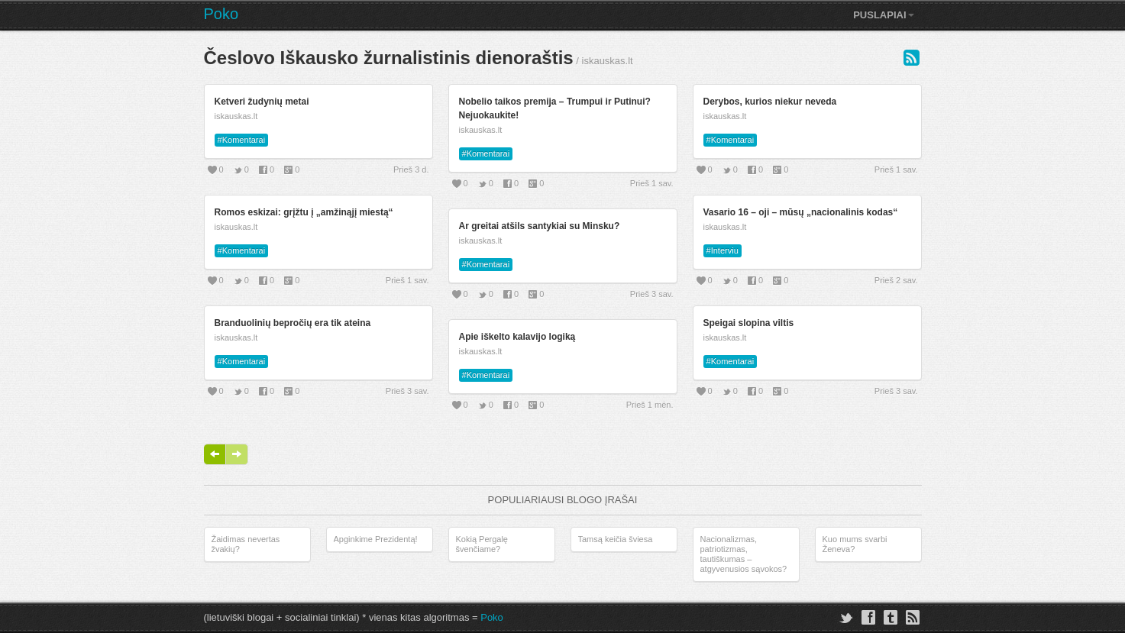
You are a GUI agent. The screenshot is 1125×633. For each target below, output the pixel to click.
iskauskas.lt (236, 116)
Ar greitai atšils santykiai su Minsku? (539, 226)
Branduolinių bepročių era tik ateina (293, 323)
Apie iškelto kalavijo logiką (517, 336)
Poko (221, 13)
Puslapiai (883, 15)
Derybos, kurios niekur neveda (770, 101)
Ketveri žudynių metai (262, 101)
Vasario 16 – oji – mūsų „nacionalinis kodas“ (800, 212)
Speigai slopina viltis (748, 323)
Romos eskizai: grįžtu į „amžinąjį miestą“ (304, 212)
